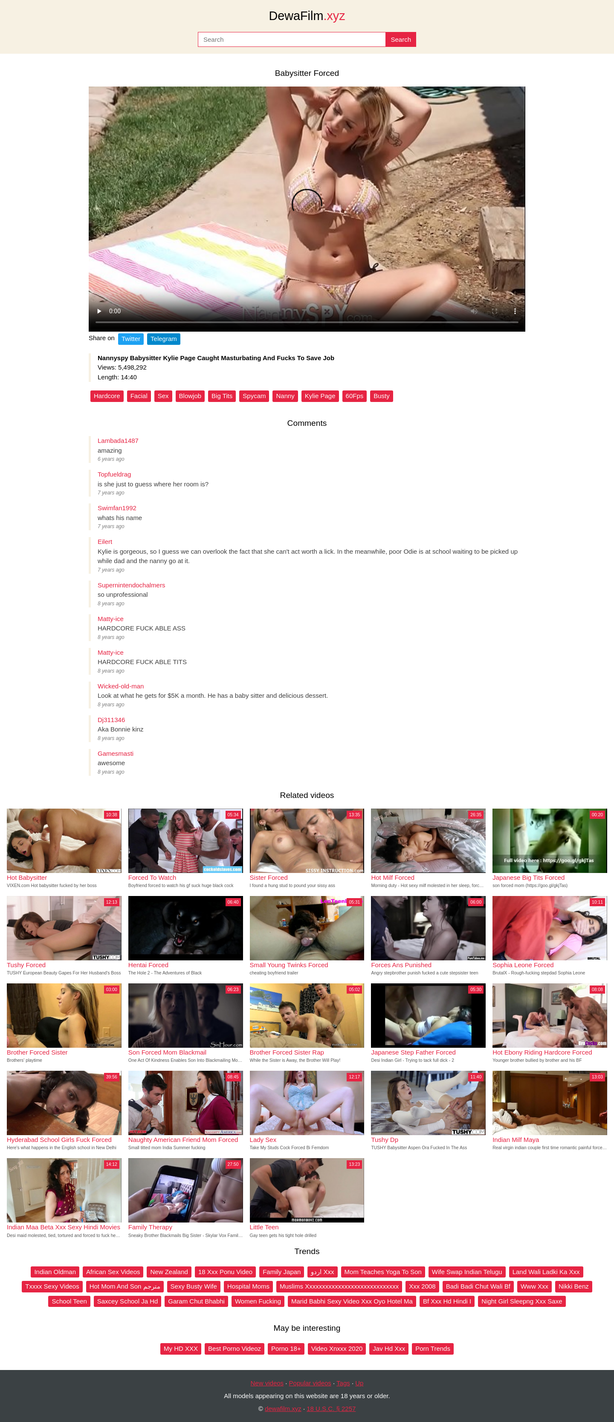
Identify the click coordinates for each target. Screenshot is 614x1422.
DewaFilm (307, 16)
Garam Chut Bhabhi (196, 1301)
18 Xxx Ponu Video (225, 1271)
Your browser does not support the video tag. (307, 209)
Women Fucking (258, 1301)
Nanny (285, 395)
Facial (139, 395)
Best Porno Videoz (234, 1348)
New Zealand (169, 1271)
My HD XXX (181, 1348)
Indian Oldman (55, 1271)
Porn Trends (432, 1348)
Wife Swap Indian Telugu (467, 1271)
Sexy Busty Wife (194, 1286)
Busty (382, 395)
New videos (267, 1383)
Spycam (254, 395)
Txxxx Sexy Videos (52, 1286)
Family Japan (282, 1271)
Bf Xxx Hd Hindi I (447, 1301)
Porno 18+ (286, 1348)
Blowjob (190, 395)
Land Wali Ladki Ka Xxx (546, 1271)
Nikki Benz (574, 1286)
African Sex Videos (113, 1271)
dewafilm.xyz (283, 1408)
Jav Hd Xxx (389, 1348)
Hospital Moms (248, 1286)
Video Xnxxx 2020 (337, 1348)
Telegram (164, 338)
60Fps (355, 395)
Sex (163, 395)
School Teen (69, 1301)
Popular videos (310, 1383)
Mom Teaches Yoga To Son (383, 1271)
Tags (343, 1383)
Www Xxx (534, 1286)
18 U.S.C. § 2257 (331, 1408)
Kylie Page (320, 395)
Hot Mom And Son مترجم (125, 1286)
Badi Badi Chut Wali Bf (478, 1286)
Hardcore (107, 395)
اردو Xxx (322, 1271)
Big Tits (221, 395)
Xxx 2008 (422, 1286)
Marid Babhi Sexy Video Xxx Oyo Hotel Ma (352, 1301)
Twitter (131, 338)
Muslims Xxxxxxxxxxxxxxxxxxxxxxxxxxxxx (339, 1286)
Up (359, 1383)
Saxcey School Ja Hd (127, 1301)
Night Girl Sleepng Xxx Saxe (521, 1301)
